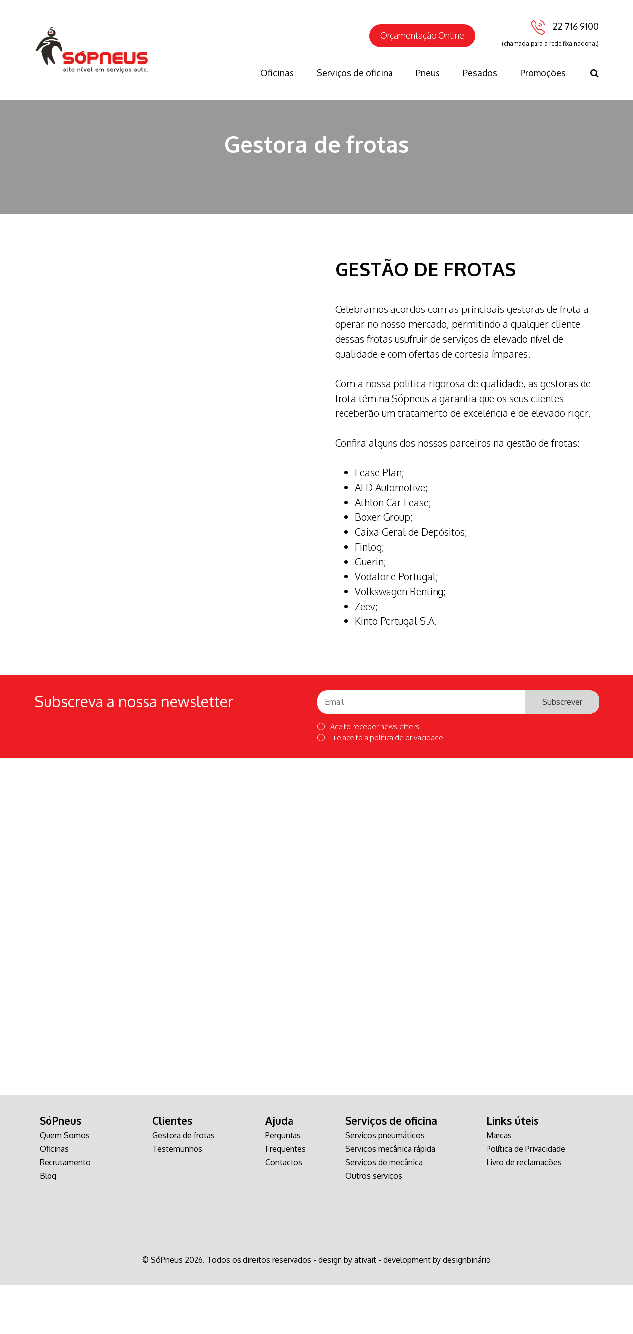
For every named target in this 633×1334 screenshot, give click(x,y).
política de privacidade (406, 786)
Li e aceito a (380, 786)
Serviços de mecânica (384, 1211)
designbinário (467, 1308)
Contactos (283, 1211)
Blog (48, 1224)
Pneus (428, 72)
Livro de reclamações (524, 1211)
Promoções (543, 72)
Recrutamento (65, 1211)
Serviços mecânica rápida (390, 1197)
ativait (365, 1308)
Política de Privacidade (526, 1197)
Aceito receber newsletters (368, 775)
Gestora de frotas (183, 1184)
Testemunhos (177, 1197)
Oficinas (277, 72)
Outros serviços (373, 1224)
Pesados (480, 72)
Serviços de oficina (355, 72)
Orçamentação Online (422, 35)
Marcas (499, 1184)
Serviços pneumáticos (385, 1184)
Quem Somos (65, 1184)
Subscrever (562, 750)
